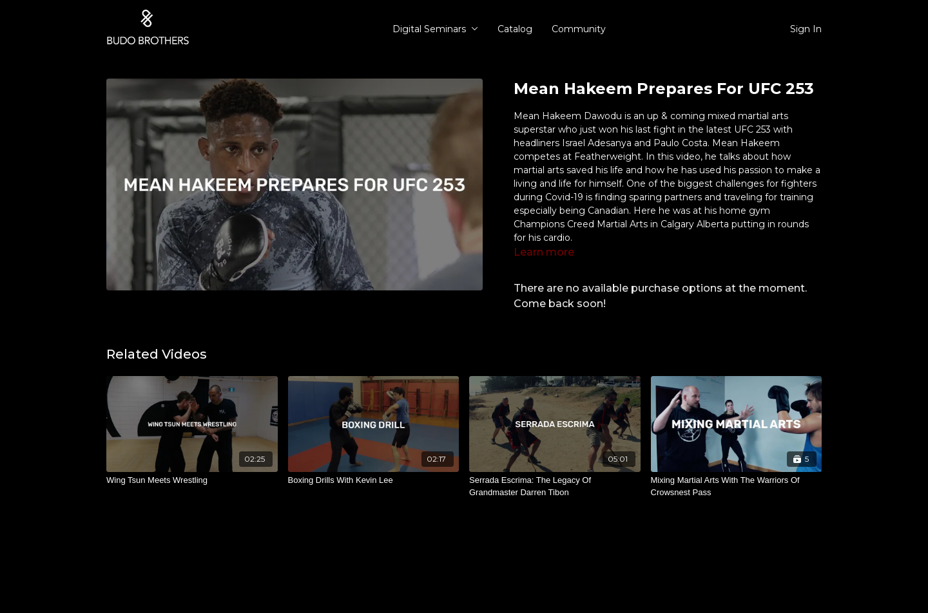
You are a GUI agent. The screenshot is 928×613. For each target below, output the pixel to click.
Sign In (806, 29)
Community (579, 29)
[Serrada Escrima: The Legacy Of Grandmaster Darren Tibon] (555, 486)
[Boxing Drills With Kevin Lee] (373, 480)
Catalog (515, 29)
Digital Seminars (435, 29)
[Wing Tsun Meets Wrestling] (192, 480)
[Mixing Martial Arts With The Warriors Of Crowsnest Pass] (736, 486)
